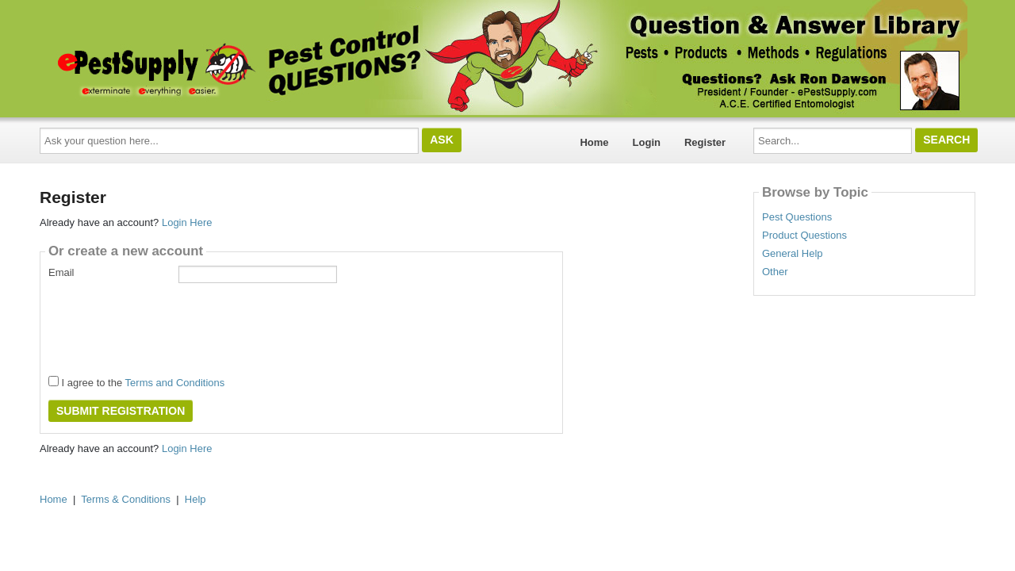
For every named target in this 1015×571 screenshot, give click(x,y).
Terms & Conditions (125, 499)
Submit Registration (120, 410)
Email (61, 272)
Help (195, 499)
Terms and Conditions (175, 383)
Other (775, 272)
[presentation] (168, 324)
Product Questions (804, 235)
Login (647, 142)
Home (594, 142)
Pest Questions (797, 217)
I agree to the (136, 382)
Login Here (187, 222)
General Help (792, 253)
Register (705, 142)
